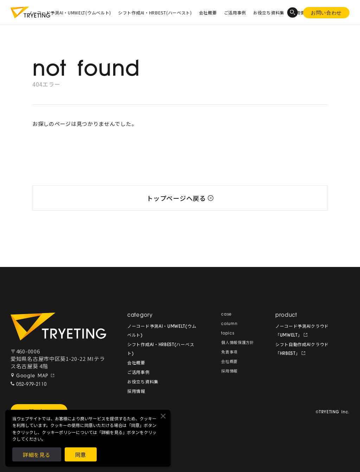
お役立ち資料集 (268, 12)
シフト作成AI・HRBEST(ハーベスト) (155, 12)
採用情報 (136, 392)
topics (227, 334)
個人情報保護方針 (237, 343)
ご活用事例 (235, 12)
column (229, 324)
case (226, 315)
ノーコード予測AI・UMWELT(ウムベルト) (69, 12)
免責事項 (229, 353)
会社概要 (208, 12)
